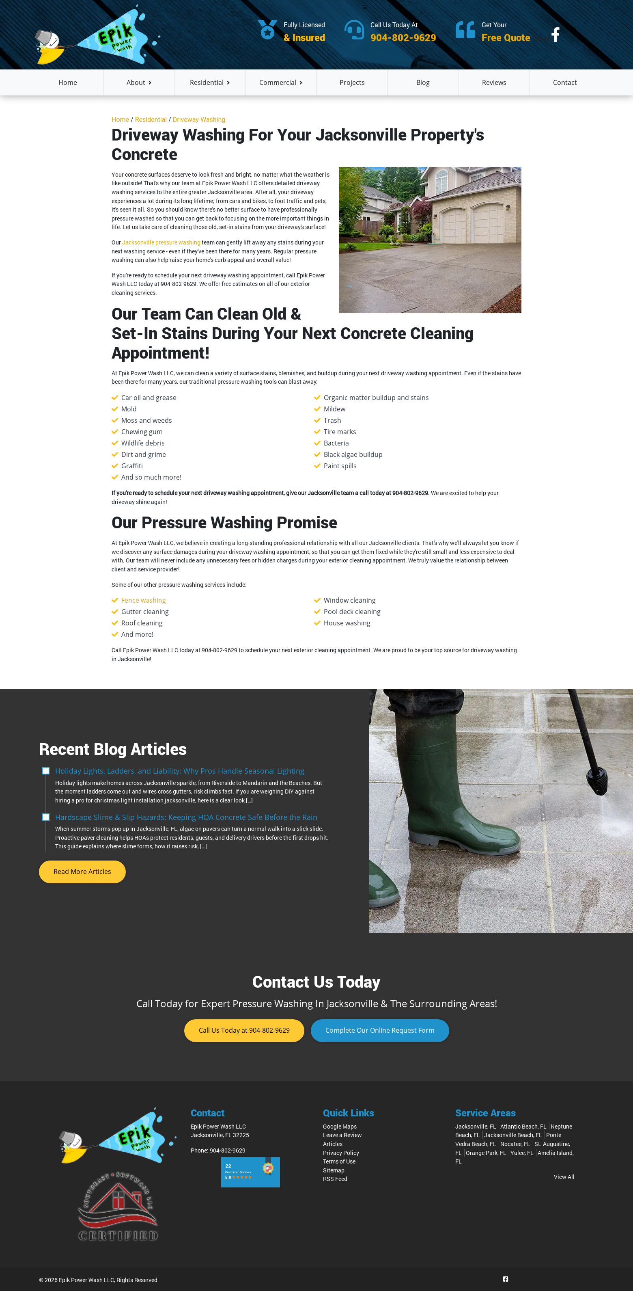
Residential (151, 119)
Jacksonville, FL (475, 1126)
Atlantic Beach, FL (523, 1126)
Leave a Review (342, 1135)
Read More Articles (82, 871)
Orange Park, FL (486, 1153)
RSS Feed (335, 1179)
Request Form (380, 1030)
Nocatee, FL (515, 1144)
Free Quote (506, 37)
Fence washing (143, 600)
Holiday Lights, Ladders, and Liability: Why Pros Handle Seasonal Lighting (179, 771)
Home (120, 119)
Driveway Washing (199, 119)
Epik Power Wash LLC (86, 1280)
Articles (332, 1144)
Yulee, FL (522, 1153)
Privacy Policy (341, 1153)
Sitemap (333, 1170)
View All (564, 1177)
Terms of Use (339, 1161)
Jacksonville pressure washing (161, 242)
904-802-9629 (403, 37)
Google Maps (340, 1126)
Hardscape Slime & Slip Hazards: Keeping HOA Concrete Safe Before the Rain (186, 816)
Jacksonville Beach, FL (513, 1135)
